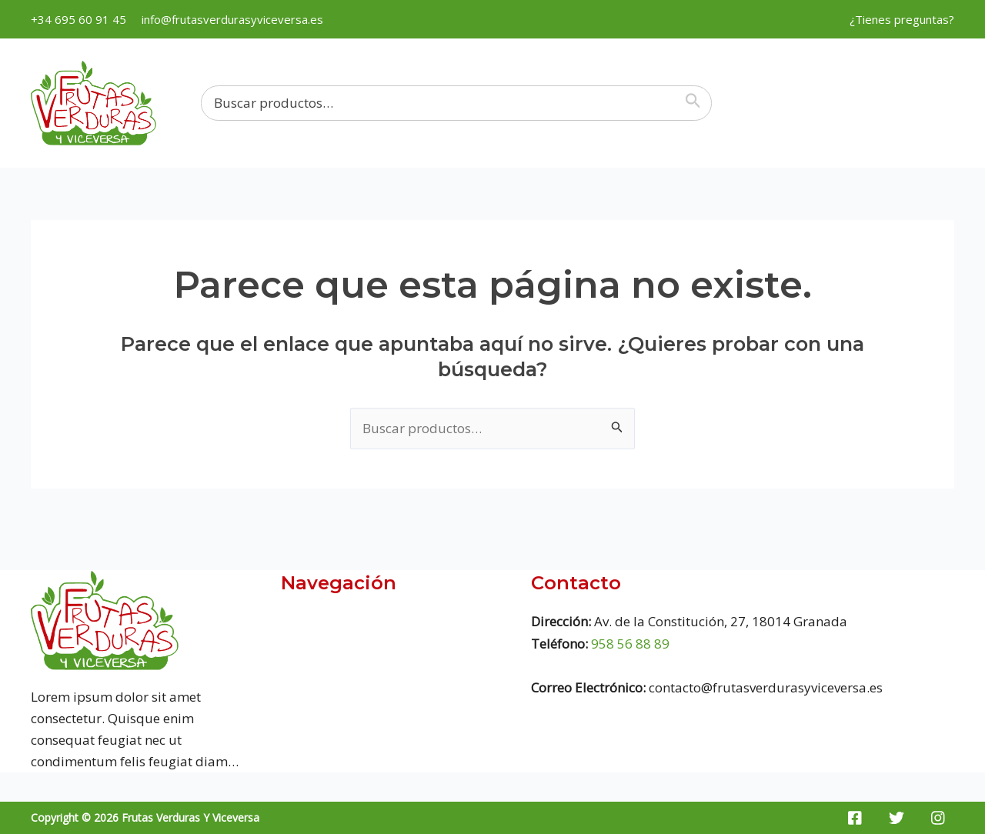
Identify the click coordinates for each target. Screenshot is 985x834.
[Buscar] (696, 103)
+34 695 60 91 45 (78, 19)
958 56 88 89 (630, 643)
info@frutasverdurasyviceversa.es (232, 19)
